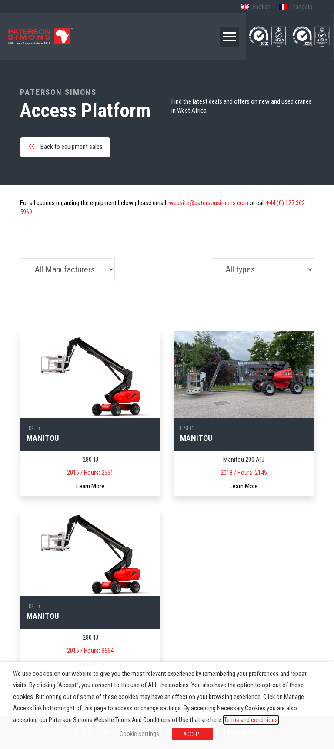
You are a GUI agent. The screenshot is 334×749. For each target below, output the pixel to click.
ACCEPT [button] (192, 734)
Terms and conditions (251, 720)
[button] (229, 37)
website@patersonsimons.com (208, 203)
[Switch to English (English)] (255, 7)
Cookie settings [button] (139, 734)
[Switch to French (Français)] (296, 7)
